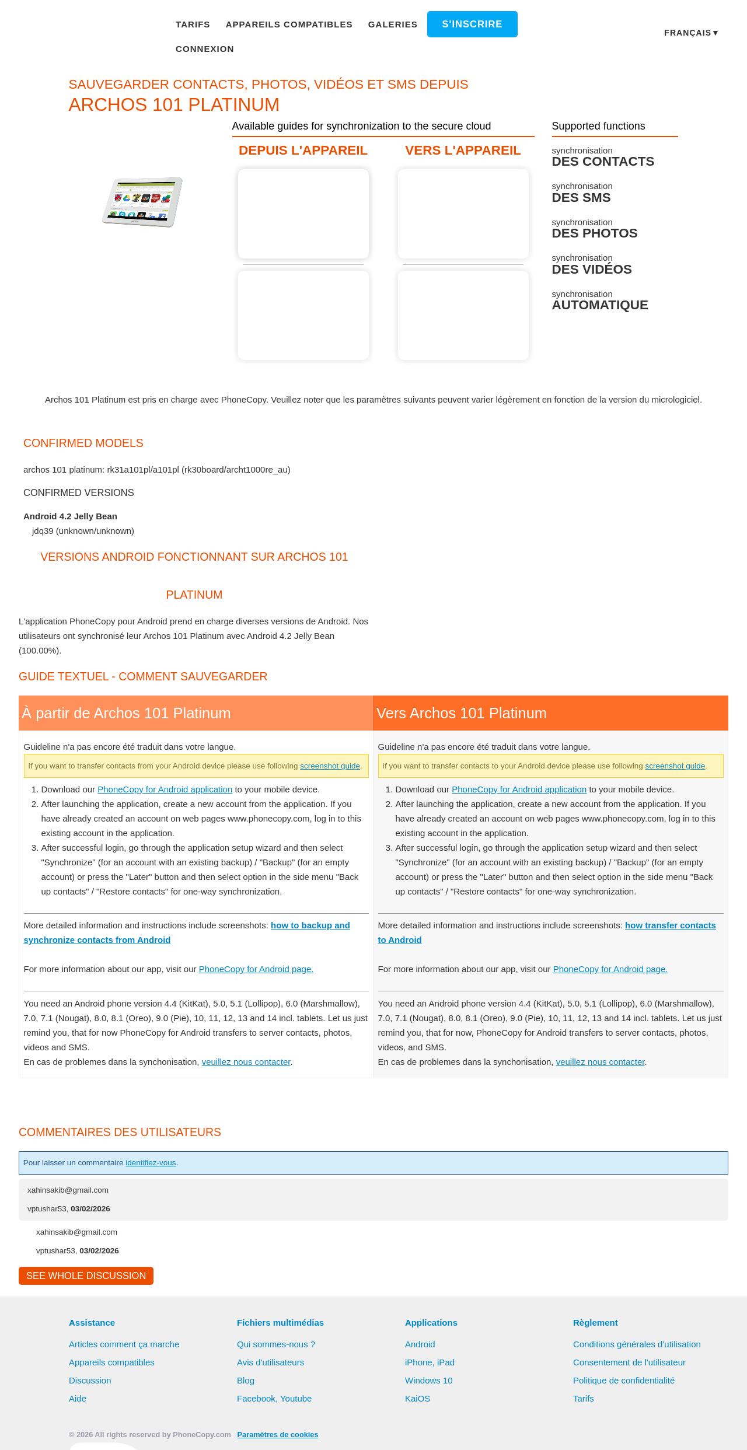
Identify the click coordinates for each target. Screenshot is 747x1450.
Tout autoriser (347, 1429)
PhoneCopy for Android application (172, 789)
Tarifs (199, 26)
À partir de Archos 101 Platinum (306, 200)
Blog (246, 1383)
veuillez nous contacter (251, 1062)
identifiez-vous (167, 1163)
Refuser (420, 1429)
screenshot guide (62, 766)
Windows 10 (430, 1383)
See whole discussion (82, 1277)
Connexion (535, 26)
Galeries (382, 26)
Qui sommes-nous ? (277, 1347)
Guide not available (306, 302)
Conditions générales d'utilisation (639, 1347)
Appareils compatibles (287, 26)
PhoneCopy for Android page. (270, 970)
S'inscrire (456, 26)
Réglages (479, 1429)
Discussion (90, 1383)
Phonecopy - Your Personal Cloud (88, 26)
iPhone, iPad (430, 1365)
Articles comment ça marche (126, 1347)
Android (421, 1347)
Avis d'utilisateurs (272, 1365)
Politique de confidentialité (626, 1383)
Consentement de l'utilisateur (631, 1365)
